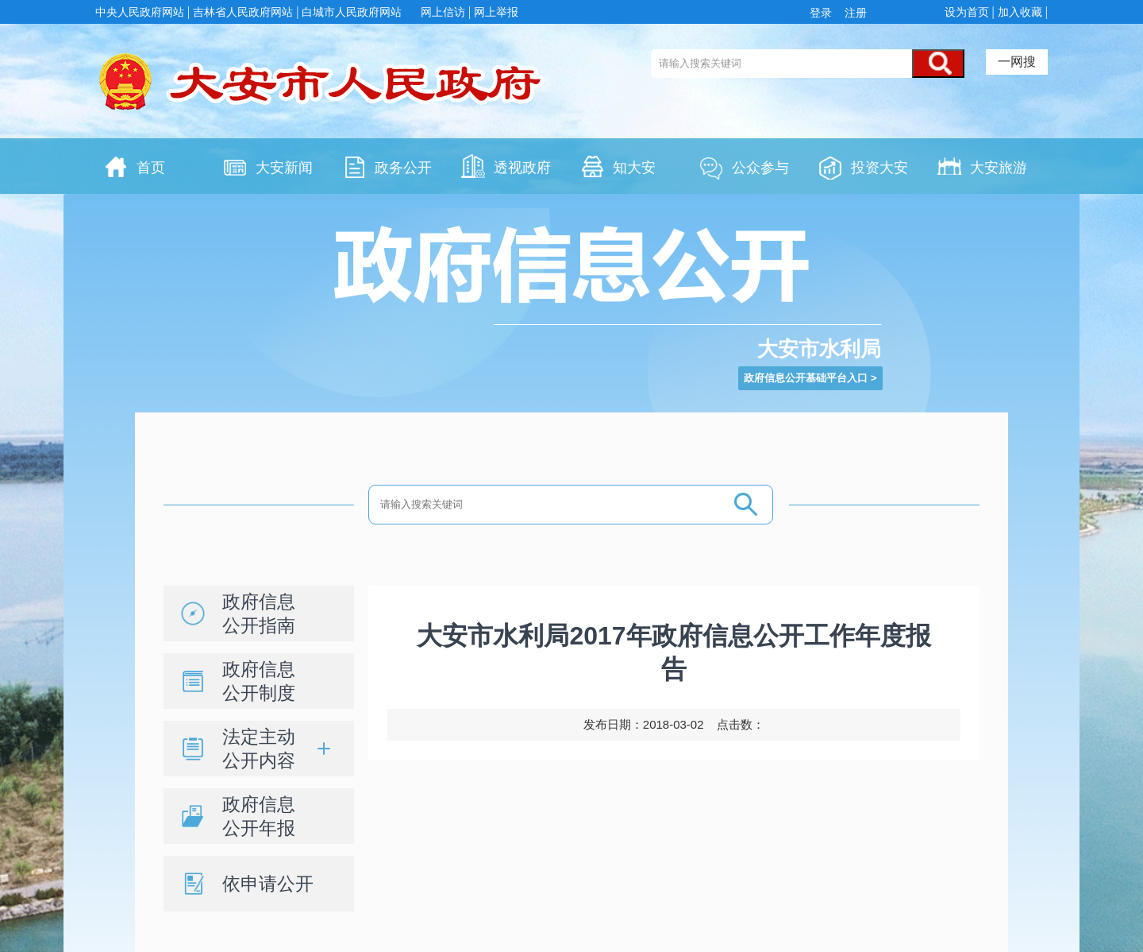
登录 (824, 12)
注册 (854, 12)
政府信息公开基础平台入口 (806, 378)
